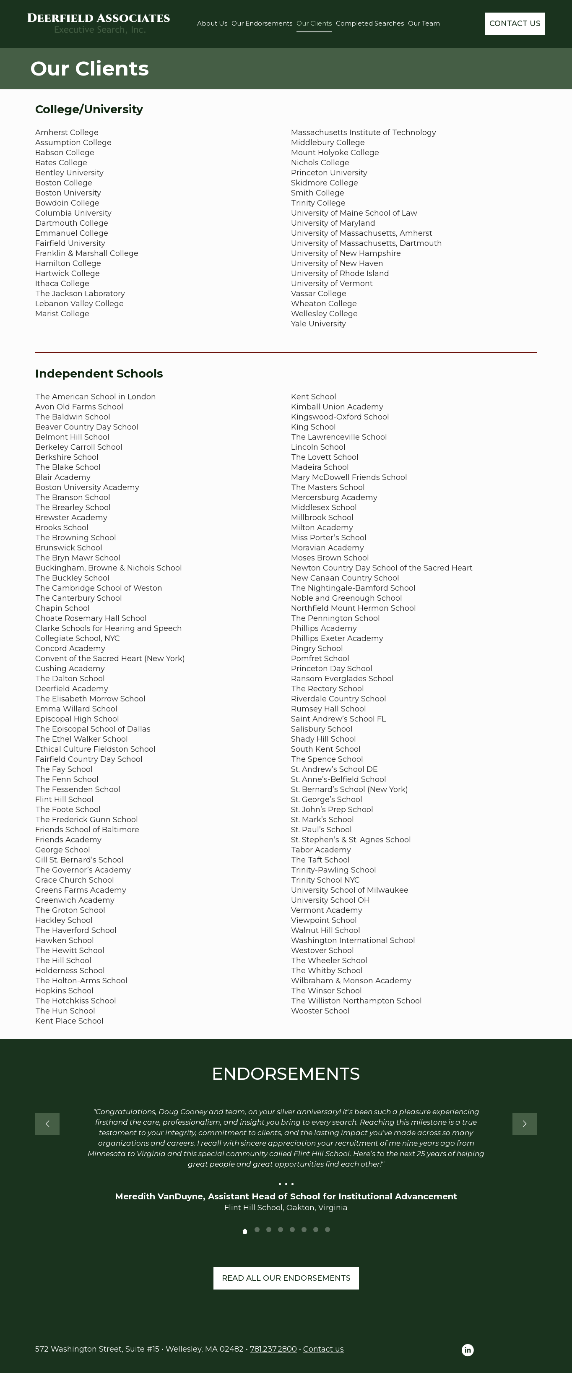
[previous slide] (47, 1124)
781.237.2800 (273, 1349)
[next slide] (524, 1124)
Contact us (323, 1349)
